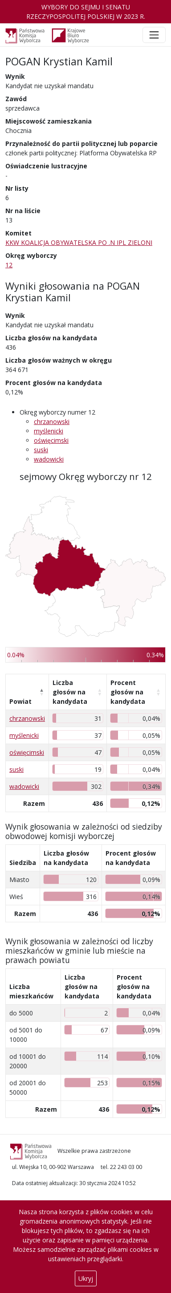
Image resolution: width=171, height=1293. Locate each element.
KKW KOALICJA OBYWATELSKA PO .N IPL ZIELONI (78, 242)
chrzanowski (51, 421)
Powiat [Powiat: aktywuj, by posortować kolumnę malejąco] (20, 701)
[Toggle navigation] (154, 35)
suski (41, 449)
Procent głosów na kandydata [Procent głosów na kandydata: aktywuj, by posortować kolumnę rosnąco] (127, 692)
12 (8, 265)
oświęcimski (51, 440)
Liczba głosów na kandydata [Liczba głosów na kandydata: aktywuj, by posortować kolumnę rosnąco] (70, 692)
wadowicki (49, 459)
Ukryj (85, 1278)
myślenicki (48, 431)
